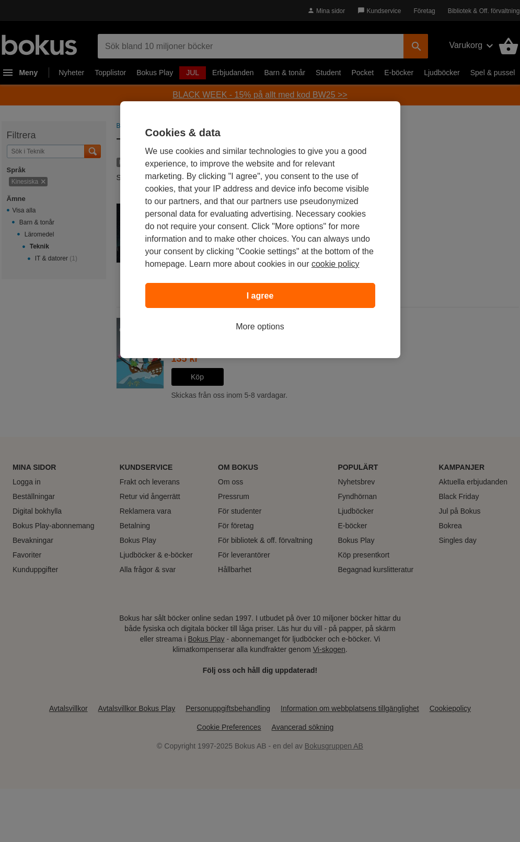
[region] (260, 229)
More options (260, 326)
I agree (260, 295)
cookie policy (335, 263)
